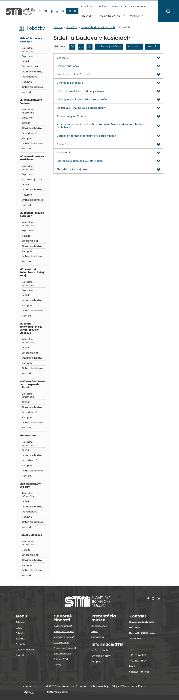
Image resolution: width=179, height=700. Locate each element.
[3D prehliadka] (81, 47)
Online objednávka (33, 87)
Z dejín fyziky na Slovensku (73, 116)
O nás (101, 6)
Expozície (27, 56)
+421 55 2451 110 (137, 655)
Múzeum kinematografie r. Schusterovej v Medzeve (31, 328)
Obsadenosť (29, 76)
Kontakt (135, 15)
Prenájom (134, 46)
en (45, 11)
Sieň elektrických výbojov (30, 485)
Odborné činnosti (111, 15)
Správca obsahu (100, 650)
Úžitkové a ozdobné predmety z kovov (80, 91)
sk (40, 11)
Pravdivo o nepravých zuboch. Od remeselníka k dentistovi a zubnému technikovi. (100, 126)
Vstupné (27, 81)
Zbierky (57, 664)
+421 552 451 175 (138, 660)
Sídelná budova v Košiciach (31, 40)
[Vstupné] (89, 47)
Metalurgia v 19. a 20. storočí (74, 74)
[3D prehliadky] (72, 11)
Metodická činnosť (64, 637)
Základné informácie (28, 49)
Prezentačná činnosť (65, 648)
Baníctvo (62, 58)
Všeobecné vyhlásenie (133, 686)
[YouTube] (62, 11)
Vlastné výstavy (62, 653)
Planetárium (28, 435)
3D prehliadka (30, 66)
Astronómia (64, 152)
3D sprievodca (99, 626)
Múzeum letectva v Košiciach (32, 214)
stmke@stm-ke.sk (139, 671)
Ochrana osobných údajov (104, 686)
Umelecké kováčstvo (70, 83)
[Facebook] (52, 11)
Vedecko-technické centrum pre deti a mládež (32, 384)
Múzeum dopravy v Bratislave (32, 158)
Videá (94, 631)
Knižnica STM (61, 659)
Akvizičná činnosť (63, 626)
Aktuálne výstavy (32, 179)
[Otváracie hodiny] (72, 47)
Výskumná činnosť (64, 631)
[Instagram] (57, 11)
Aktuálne (86, 6)
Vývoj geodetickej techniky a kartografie (82, 99)
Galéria (26, 61)
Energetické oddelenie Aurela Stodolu (80, 161)
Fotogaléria (97, 637)
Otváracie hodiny (32, 71)
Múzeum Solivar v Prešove (31, 101)
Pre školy (87, 15)
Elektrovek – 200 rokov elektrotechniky (81, 108)
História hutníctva (68, 66)
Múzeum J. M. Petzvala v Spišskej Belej (32, 272)
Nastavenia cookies (58, 692)
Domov (58, 27)
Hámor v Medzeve (31, 535)
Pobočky (118, 6)
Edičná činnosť (61, 642)
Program (137, 6)
